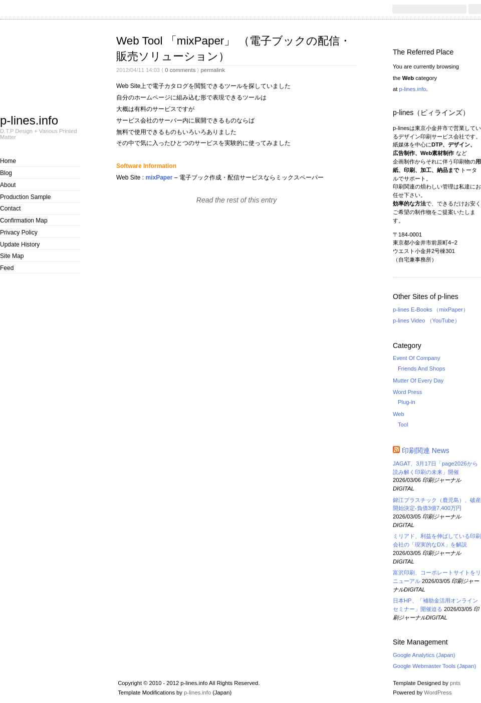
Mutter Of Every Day (418, 381)
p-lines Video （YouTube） (426, 321)
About (8, 185)
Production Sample (25, 197)
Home (8, 161)
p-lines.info (29, 120)
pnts (455, 683)
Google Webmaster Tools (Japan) (434, 666)
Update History (20, 244)
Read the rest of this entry (236, 200)
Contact (10, 208)
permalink (212, 70)
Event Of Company (416, 358)
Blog (6, 173)
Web (398, 414)
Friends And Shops (421, 369)
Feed (7, 268)
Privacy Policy (19, 232)
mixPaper (158, 177)
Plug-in (406, 402)
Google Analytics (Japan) (424, 655)
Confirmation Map (24, 220)
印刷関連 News (425, 450)
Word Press (407, 392)
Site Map (12, 256)
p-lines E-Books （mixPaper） (430, 309)
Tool (403, 425)
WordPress (437, 693)
